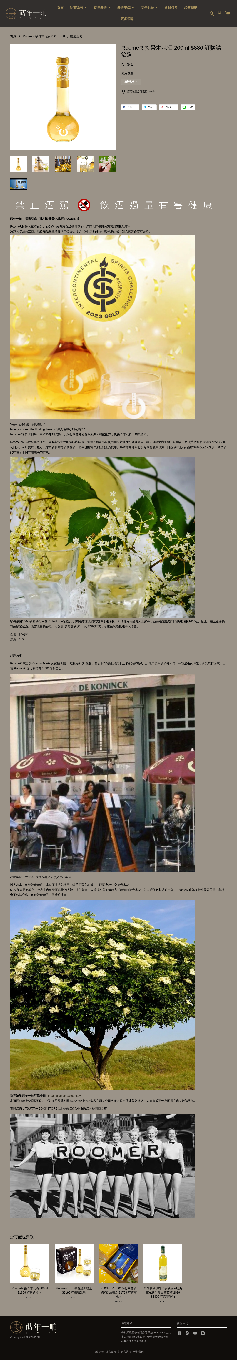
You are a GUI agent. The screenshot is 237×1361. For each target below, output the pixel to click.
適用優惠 (127, 75)
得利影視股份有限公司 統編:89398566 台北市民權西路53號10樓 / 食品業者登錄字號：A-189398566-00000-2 (146, 1338)
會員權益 (171, 8)
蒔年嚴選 (102, 8)
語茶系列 (78, 8)
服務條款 (98, 1353)
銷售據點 (190, 8)
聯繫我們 (138, 1353)
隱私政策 (111, 1353)
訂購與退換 (124, 1353)
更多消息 (127, 19)
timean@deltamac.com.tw (63, 1097)
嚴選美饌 (125, 8)
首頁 (60, 8)
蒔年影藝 (149, 8)
